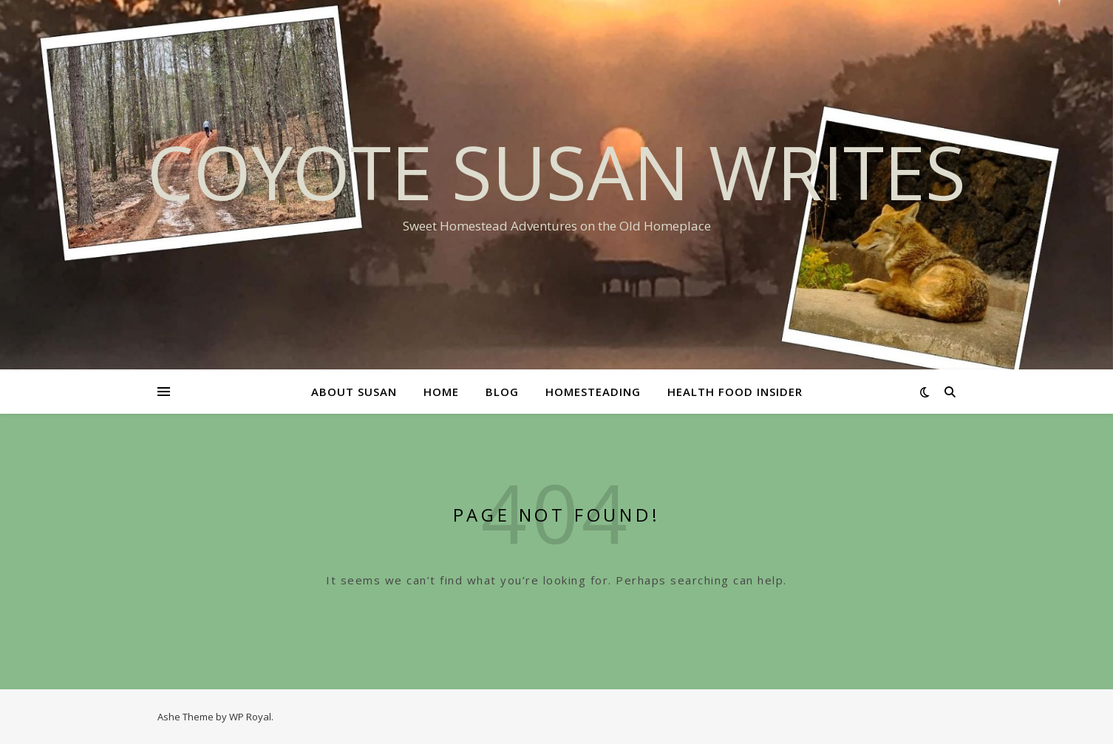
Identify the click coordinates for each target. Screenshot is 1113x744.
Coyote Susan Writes (556, 171)
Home (441, 391)
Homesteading (593, 391)
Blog (502, 391)
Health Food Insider (735, 391)
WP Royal (250, 716)
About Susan (354, 391)
